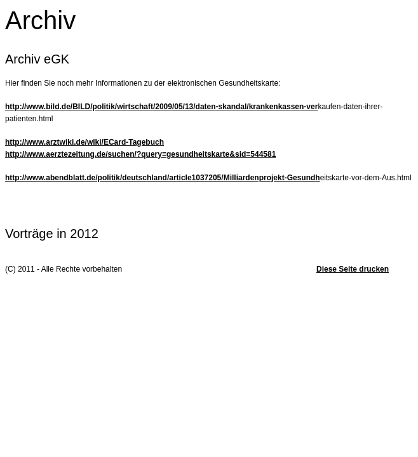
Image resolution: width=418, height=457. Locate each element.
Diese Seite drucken (352, 269)
